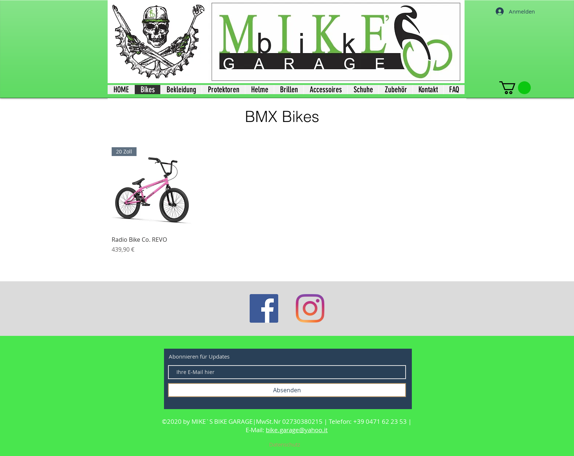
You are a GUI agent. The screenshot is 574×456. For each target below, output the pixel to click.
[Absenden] (287, 390)
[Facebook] (264, 308)
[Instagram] (310, 308)
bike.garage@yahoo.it (297, 430)
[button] (515, 87)
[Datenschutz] (284, 444)
